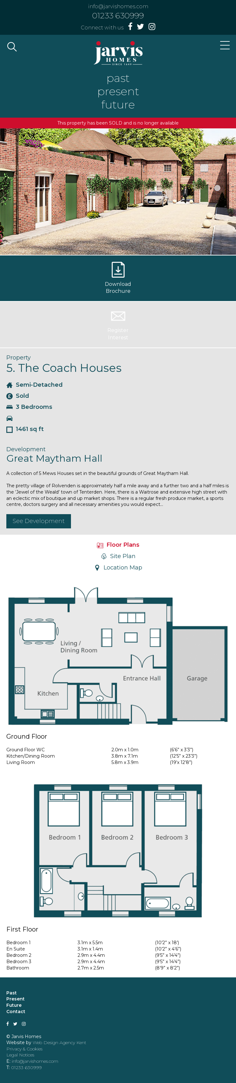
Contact (15, 1011)
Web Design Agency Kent (59, 1042)
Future (14, 1005)
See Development (39, 521)
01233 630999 (118, 15)
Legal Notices (20, 1055)
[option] (118, 191)
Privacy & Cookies (24, 1049)
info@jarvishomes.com (118, 6)
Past (11, 993)
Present (15, 999)
